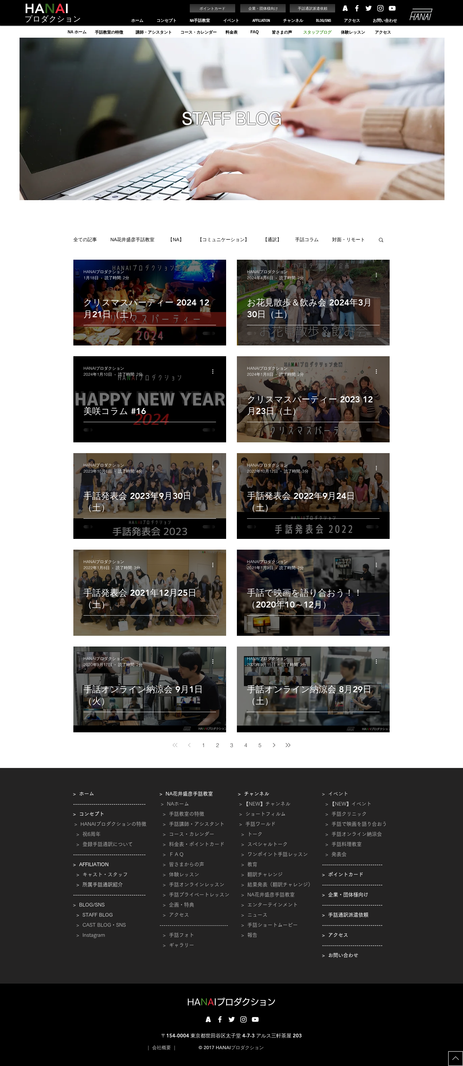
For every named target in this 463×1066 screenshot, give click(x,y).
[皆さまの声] (282, 32)
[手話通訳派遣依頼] (312, 8)
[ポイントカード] (212, 8)
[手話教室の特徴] (108, 32)
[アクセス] (382, 32)
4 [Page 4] (245, 745)
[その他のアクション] (215, 275)
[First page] (175, 745)
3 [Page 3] (231, 745)
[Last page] (288, 745)
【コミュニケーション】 (223, 239)
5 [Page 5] (259, 745)
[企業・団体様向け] (263, 8)
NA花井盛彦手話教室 (132, 239)
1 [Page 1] (203, 745)
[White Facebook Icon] (357, 8)
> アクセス (176, 914)
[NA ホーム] (77, 32)
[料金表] (231, 32)
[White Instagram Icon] (380, 8)
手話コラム (307, 239)
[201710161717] (208, 1019)
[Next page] (274, 745)
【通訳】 (272, 239)
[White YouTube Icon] (392, 8)
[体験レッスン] (352, 32)
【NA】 (176, 239)
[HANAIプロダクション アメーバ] (345, 8)
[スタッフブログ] (317, 32)
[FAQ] (254, 32)
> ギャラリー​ (176, 945)
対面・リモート (348, 239)
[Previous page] (189, 745)
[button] (166, 20)
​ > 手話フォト (176, 935)
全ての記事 (85, 239)
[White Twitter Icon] (368, 8)
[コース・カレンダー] (198, 32)
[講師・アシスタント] (153, 32)
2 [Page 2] (217, 745)
